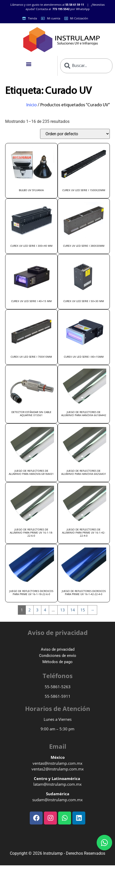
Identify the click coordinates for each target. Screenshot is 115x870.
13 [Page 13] (62, 609)
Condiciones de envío (57, 655)
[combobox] (86, 65)
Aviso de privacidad (57, 649)
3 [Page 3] (37, 609)
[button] (28, 64)
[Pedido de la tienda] (75, 134)
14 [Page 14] (72, 609)
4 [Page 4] (45, 609)
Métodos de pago (57, 661)
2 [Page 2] (29, 609)
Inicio (31, 105)
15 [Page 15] (82, 609)
